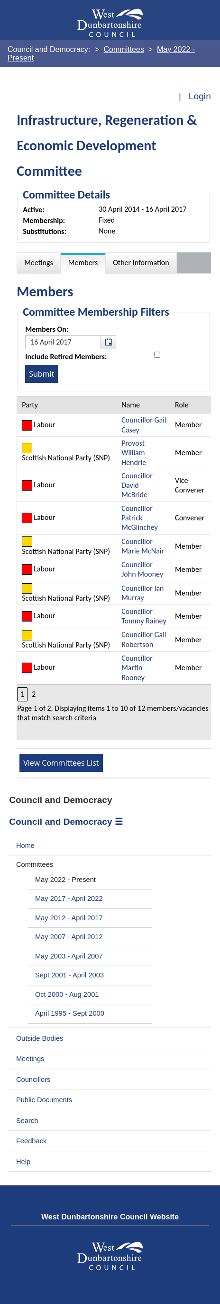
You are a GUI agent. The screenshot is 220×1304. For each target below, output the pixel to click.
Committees (34, 864)
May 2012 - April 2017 (69, 918)
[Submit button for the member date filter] (41, 374)
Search (27, 1120)
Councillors (33, 1079)
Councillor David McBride (137, 485)
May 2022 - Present (65, 879)
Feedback (31, 1141)
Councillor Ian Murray (142, 593)
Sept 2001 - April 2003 (69, 975)
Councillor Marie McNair (142, 546)
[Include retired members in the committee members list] (157, 355)
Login (200, 96)
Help (23, 1162)
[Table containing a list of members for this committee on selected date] (114, 568)
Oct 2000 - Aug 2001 (67, 994)
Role (181, 404)
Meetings (30, 1058)
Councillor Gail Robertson (143, 639)
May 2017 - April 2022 (69, 898)
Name (130, 404)
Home (25, 845)
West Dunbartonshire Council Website (110, 1217)
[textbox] (70, 342)
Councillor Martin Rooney (137, 668)
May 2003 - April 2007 (69, 956)
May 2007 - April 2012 (69, 937)
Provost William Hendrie (133, 453)
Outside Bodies (40, 1038)
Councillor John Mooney (142, 569)
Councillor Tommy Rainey (143, 616)
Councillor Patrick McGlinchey (139, 518)
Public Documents (44, 1100)
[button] (108, 342)
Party (30, 404)
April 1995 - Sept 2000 (69, 1013)
